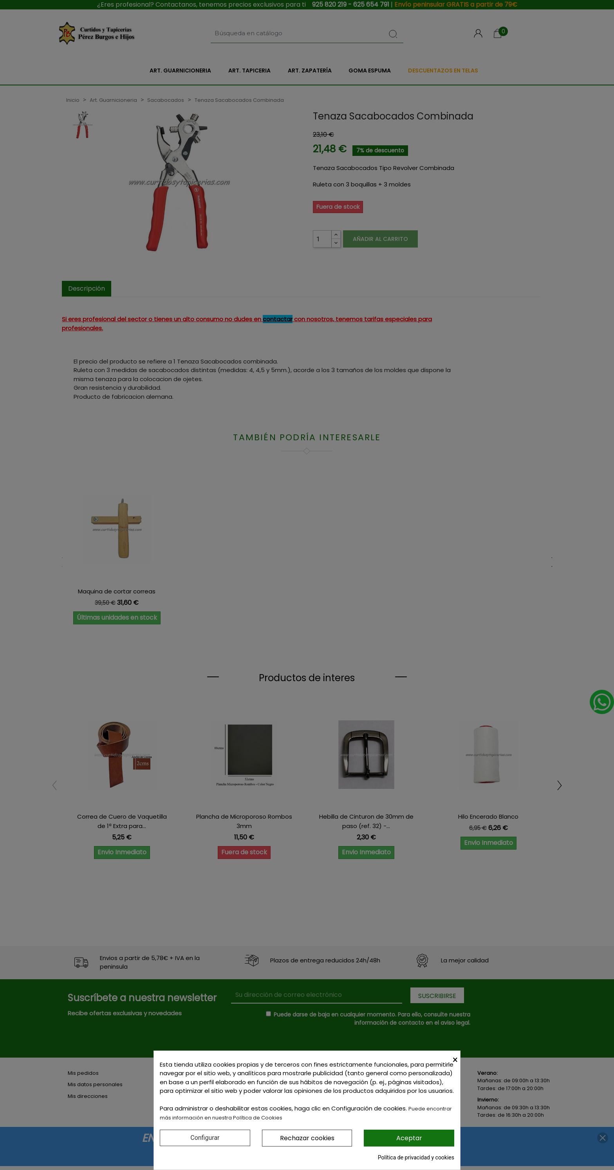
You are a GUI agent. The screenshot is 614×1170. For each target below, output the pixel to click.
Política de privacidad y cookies (416, 1157)
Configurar (204, 1137)
